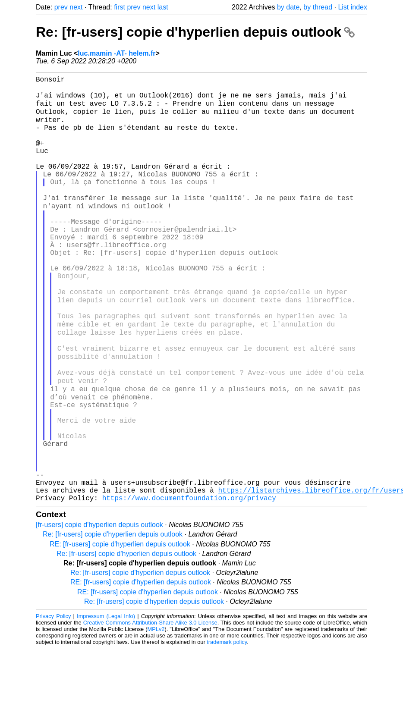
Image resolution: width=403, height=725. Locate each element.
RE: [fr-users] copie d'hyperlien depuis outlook (120, 620)
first (119, 7)
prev (61, 7)
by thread (317, 7)
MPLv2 (156, 705)
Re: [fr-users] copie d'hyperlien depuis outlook (195, 32)
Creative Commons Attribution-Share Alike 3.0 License (150, 699)
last (162, 7)
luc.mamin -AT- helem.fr (116, 53)
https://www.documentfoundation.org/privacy (189, 574)
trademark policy (227, 718)
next (75, 7)
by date (288, 7)
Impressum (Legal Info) (106, 692)
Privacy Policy (53, 692)
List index (352, 7)
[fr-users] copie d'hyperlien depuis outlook (99, 601)
